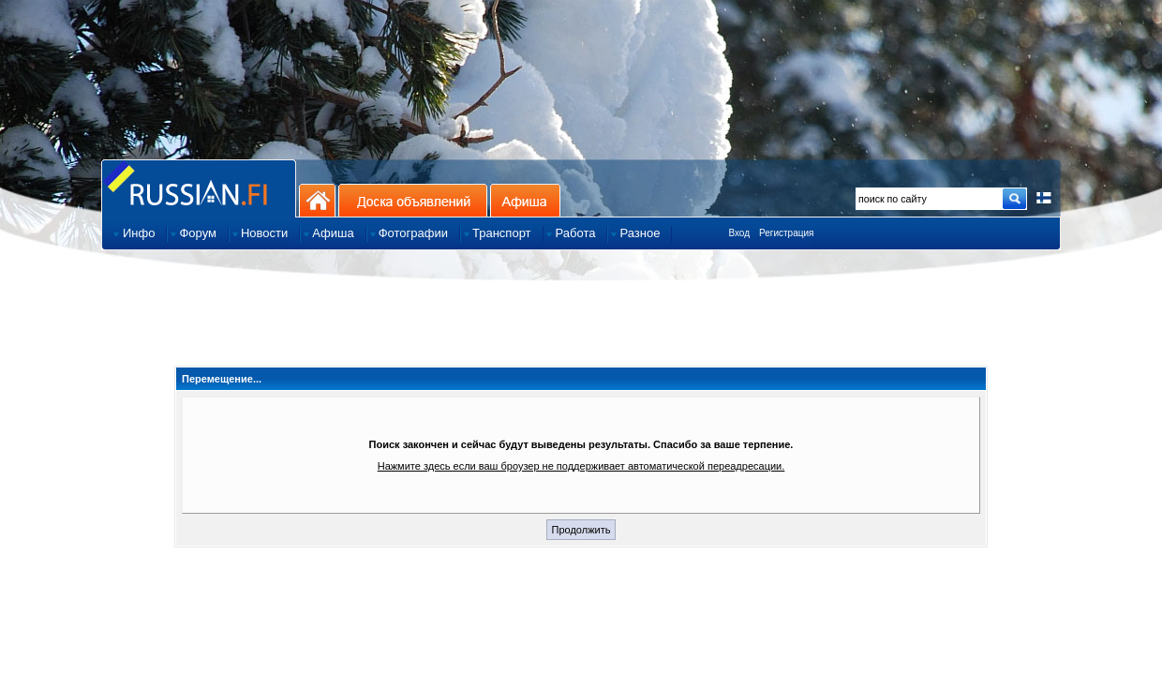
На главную (317, 200)
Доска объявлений (412, 200)
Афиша (525, 200)
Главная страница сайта (198, 188)
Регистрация (786, 233)
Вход (739, 233)
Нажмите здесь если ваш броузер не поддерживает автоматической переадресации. (581, 466)
